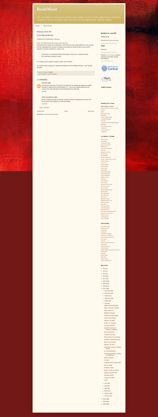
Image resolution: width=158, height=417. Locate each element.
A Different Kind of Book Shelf (112, 362)
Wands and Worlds (105, 209)
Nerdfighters (103, 115)
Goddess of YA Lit (105, 177)
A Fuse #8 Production (105, 175)
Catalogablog (104, 230)
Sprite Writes (103, 257)
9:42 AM (44, 91)
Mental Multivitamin (105, 246)
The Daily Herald (45, 43)
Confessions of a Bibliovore (107, 235)
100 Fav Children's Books (106, 117)
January (106, 396)
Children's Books (104, 166)
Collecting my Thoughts (106, 233)
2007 (104, 288)
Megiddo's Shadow (109, 313)
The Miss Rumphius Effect (106, 189)
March (106, 391)
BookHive (103, 110)
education (44, 74)
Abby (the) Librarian (105, 226)
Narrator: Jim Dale (109, 320)
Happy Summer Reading (111, 305)
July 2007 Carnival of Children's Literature (110, 328)
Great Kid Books (104, 180)
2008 (104, 286)
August (106, 301)
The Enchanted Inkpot (105, 171)
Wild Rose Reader (105, 215)
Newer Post (40, 111)
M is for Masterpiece (110, 351)
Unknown (44, 83)
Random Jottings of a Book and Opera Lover (110, 249)
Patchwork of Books (105, 198)
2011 (104, 278)
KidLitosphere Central (107, 106)
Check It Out (103, 162)
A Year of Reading (105, 218)
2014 (104, 271)
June (106, 383)
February (107, 393)
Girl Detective (104, 244)
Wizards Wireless (104, 258)
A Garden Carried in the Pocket (107, 242)
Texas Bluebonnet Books (106, 126)
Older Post (91, 111)
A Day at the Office (109, 377)
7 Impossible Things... (105, 207)
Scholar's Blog (104, 251)
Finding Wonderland (105, 173)
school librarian (110, 55)
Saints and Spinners (48, 97)
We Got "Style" (108, 365)
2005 (104, 401)
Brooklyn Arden (104, 153)
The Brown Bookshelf (105, 157)
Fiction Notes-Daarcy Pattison (107, 237)
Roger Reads (103, 204)
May (105, 386)
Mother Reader (104, 191)
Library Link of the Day (61, 43)
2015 (104, 268)
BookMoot (104, 49)
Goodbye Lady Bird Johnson (112, 339)
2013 (104, 273)
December (107, 291)
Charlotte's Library (105, 161)
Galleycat (103, 240)
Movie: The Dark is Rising (111, 308)
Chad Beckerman (104, 248)
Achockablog (104, 141)
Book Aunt (103, 150)
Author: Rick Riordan (110, 318)
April (105, 388)
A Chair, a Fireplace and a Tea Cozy (108, 159)
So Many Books (104, 255)
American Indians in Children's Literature (110, 108)
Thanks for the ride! (109, 334)
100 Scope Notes (104, 139)
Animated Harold (109, 375)
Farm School (103, 239)
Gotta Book (103, 179)
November (107, 293)
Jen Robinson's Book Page (106, 184)
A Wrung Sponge (104, 216)
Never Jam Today (104, 195)
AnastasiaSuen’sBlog (105, 143)
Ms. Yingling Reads (105, 193)
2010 (104, 281)
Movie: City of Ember (110, 342)
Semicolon (103, 253)
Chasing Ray (103, 231)
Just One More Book (105, 186)
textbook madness (52, 74)
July (105, 303)
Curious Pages (104, 168)
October (106, 296)
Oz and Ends (103, 197)
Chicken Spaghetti (105, 164)
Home (37, 26)
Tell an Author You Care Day (112, 337)
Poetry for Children (105, 202)
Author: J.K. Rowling (110, 323)
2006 (104, 399)
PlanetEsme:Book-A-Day (106, 200)
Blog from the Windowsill (106, 148)
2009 (104, 283)
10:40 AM (44, 104)
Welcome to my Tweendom (107, 213)
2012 (104, 276)
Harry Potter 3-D (108, 310)
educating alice (104, 170)
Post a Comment (44, 107)
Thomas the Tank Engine (111, 315)
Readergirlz (103, 124)
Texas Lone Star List (105, 129)
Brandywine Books (105, 228)
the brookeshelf (104, 155)
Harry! (106, 380)
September (107, 298)
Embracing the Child (105, 113)
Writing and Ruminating (106, 260)
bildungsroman (104, 146)
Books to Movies (108, 357)
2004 (104, 404)
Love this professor (109, 325)
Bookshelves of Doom (105, 152)
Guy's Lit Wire (104, 182)
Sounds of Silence (109, 332)
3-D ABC (106, 360)
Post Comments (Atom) (51, 114)
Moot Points (47, 26)
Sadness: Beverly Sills (110, 372)
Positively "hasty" (109, 367)
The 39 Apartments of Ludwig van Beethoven (112, 354)
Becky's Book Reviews (106, 144)
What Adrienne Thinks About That (108, 211)
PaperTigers (103, 120)
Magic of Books (104, 188)
